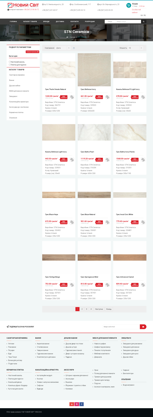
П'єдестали (12, 364)
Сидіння (126, 370)
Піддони (69, 357)
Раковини (12, 347)
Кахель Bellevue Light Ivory (56, 152)
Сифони (40, 385)
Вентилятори (128, 373)
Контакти (75, 21)
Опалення (13, 118)
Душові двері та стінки (74, 344)
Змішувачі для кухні (130, 354)
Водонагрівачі (128, 385)
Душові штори (71, 347)
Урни (96, 370)
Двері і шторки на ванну (75, 354)
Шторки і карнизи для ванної (77, 375)
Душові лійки (128, 357)
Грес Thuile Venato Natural (55, 89)
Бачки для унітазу (15, 360)
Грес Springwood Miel (89, 277)
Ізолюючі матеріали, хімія (104, 387)
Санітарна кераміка (17, 75)
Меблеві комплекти (101, 354)
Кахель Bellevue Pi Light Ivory (127, 89)
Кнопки (40, 379)
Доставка (60, 21)
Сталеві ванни (42, 347)
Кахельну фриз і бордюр (17, 385)
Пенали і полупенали (102, 350)
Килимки (69, 389)
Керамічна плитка (16, 112)
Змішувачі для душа (130, 350)
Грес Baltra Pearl (87, 152)
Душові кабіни (14, 86)
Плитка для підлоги (17, 65)
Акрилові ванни (43, 344)
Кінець (109, 309)
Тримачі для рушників (102, 377)
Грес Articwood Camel (125, 277)
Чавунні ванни (42, 350)
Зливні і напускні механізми (48, 382)
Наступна (99, 309)
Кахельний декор (15, 382)
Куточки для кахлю (15, 389)
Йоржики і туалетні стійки (76, 385)
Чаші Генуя (12, 357)
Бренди (46, 21)
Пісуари (11, 350)
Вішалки (69, 382)
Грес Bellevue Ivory (88, 89)
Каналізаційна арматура (18, 102)
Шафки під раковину (102, 347)
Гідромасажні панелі (74, 350)
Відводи (40, 389)
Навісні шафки (100, 344)
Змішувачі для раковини (132, 344)
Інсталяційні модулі (44, 375)
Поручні (97, 383)
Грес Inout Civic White (124, 214)
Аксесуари (70, 379)
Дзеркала (98, 357)
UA (142, 15)
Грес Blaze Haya (51, 214)
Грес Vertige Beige (52, 277)
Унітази (11, 344)
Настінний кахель (17, 62)
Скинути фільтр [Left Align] (32, 52)
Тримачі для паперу (102, 380)
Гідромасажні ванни (45, 354)
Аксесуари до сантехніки (19, 107)
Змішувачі (13, 96)
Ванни (11, 80)
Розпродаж (90, 21)
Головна (13, 21)
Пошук (110, 21)
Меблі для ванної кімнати (19, 91)
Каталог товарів (30, 21)
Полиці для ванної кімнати (104, 373)
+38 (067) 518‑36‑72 (31, 9)
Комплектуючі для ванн (46, 357)
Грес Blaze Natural (88, 214)
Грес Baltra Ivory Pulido (125, 152)
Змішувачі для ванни (131, 347)
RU (145, 15)
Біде (9, 354)
